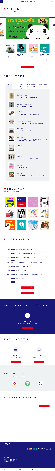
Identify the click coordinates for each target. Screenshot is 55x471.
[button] (10, 29)
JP (53, 1)
